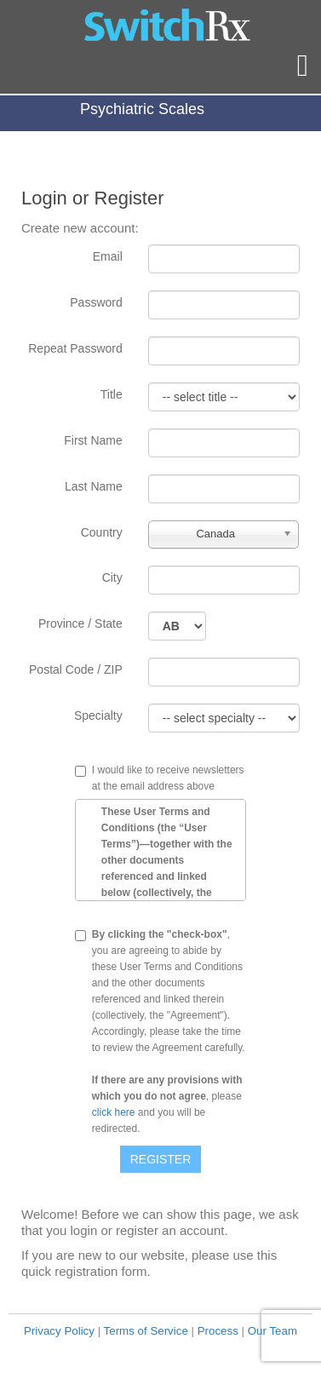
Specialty (98, 715)
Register (161, 1159)
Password (96, 302)
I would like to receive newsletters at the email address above (168, 778)
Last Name (94, 486)
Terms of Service (146, 1330)
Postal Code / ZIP (76, 669)
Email (108, 256)
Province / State (80, 623)
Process (218, 1330)
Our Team (272, 1330)
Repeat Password (75, 348)
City (112, 577)
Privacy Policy (59, 1330)
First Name (93, 440)
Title (111, 394)
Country (102, 532)
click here (113, 1112)
